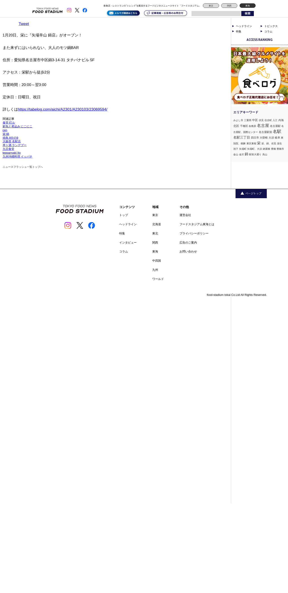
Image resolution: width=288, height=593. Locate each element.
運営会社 (185, 215)
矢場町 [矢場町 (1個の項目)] (242, 148)
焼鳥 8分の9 (10, 137)
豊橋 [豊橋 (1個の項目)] (273, 148)
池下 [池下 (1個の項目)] (235, 148)
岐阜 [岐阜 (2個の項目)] (277, 137)
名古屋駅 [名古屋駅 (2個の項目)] (275, 126)
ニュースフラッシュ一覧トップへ (23, 166)
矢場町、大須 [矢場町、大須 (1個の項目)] (254, 148)
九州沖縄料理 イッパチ (18, 156)
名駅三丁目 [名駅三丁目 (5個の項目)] (241, 137)
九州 (155, 269)
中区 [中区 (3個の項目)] (255, 120)
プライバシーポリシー (194, 233)
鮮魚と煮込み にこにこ (18, 126)
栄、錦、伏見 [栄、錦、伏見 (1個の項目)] (268, 143)
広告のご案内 (188, 242)
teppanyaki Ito (12, 152)
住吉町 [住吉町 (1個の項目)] (268, 120)
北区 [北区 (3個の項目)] (236, 126)
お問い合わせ (188, 251)
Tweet (24, 23)
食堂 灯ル (9, 122)
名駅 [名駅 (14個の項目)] (277, 131)
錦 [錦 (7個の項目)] (246, 154)
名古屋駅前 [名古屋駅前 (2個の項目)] (265, 132)
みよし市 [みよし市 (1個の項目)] (238, 120)
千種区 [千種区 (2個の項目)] (244, 126)
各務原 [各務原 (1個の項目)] (252, 126)
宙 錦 (6, 134)
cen (5, 130)
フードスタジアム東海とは (196, 224)
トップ (123, 215)
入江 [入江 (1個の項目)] (275, 120)
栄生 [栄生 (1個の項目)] (279, 143)
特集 (238, 31)
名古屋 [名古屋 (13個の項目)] (263, 125)
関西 (229, 5)
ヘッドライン (244, 26)
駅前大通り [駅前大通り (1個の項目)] (255, 154)
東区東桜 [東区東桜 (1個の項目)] (251, 143)
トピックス (271, 26)
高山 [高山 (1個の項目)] (264, 154)
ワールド (158, 279)
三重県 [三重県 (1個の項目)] (247, 120)
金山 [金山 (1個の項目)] (235, 154)
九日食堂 (8, 149)
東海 (247, 5)
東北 (155, 233)
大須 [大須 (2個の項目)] (271, 137)
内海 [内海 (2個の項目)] (281, 120)
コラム (268, 31)
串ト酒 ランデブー (15, 145)
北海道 (156, 224)
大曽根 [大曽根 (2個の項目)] (264, 137)
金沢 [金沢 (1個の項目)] (241, 154)
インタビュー (128, 242)
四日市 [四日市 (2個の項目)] (255, 137)
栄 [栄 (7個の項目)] (259, 143)
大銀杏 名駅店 (12, 141)
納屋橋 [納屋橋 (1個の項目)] (266, 148)
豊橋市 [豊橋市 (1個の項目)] (280, 148)
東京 (211, 5)
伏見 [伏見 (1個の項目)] (261, 120)
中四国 (156, 260)
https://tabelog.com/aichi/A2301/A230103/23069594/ (63, 109)
